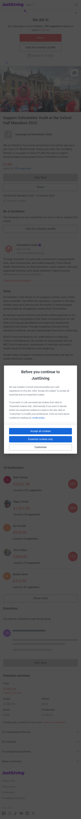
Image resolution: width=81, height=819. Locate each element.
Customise (41, 447)
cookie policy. (38, 417)
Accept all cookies (40, 431)
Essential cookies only (40, 439)
